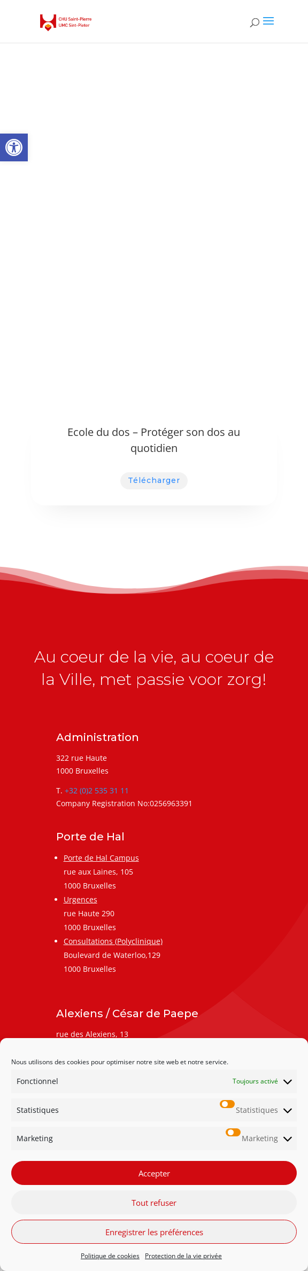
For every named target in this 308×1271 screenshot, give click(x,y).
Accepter (154, 1173)
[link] (14, 147)
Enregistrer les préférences (154, 1232)
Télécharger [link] (154, 480)
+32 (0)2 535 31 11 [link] (97, 790)
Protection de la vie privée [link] (183, 1255)
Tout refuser (154, 1202)
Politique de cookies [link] (110, 1255)
